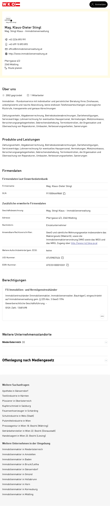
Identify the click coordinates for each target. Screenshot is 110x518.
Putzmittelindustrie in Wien (16, 421)
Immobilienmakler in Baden (17, 459)
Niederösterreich (13, 342)
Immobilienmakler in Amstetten (19, 454)
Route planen (13, 68)
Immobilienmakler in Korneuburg (20, 489)
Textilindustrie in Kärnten (15, 396)
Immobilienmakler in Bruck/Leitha (20, 464)
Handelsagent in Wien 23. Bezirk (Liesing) (24, 436)
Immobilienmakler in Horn (16, 484)
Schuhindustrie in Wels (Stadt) (18, 416)
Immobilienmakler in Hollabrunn (19, 479)
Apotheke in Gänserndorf (15, 391)
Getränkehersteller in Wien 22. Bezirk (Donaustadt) (28, 431)
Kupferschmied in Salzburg (16, 406)
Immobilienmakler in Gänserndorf (20, 469)
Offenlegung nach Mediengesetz (28, 360)
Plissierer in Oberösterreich (16, 401)
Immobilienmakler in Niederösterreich (22, 449)
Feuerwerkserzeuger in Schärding (20, 411)
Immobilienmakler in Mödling (17, 494)
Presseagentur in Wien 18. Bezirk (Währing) (25, 426)
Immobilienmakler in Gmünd (17, 474)
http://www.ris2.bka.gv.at (84, 243)
